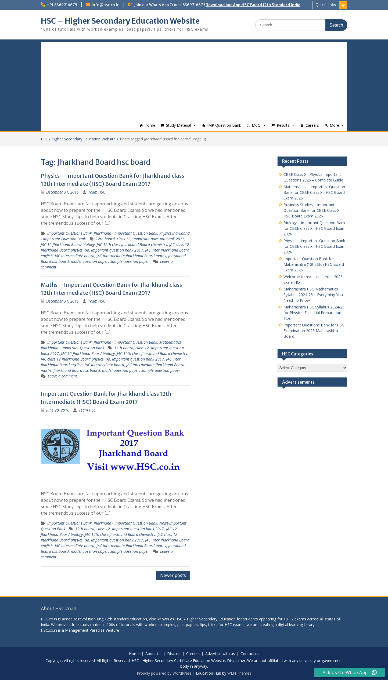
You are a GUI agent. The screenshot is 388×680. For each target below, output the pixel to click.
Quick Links (325, 4)
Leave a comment (62, 376)
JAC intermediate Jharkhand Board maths (131, 255)
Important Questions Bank (69, 233)
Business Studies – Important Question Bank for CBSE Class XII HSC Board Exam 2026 (312, 210)
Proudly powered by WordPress (164, 673)
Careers (312, 125)
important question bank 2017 (158, 238)
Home (150, 125)
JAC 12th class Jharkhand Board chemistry (132, 244)
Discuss (174, 654)
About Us (153, 654)
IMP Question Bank (224, 125)
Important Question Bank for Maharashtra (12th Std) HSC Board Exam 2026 (313, 264)
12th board (105, 238)
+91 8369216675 (62, 4)
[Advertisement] (194, 79)
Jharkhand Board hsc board (76, 370)
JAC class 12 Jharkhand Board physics (72, 359)
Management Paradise (85, 630)
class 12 (123, 238)
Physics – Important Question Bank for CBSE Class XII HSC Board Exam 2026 (314, 246)
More (334, 125)
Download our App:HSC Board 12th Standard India (253, 4)
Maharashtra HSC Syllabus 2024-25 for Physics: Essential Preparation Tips (313, 312)
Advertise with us (220, 654)
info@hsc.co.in (106, 4)
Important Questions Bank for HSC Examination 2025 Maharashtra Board (313, 330)
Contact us (249, 654)
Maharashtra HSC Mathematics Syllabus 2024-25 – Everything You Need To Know (313, 294)
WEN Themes (239, 673)
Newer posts (173, 575)
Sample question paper (129, 261)
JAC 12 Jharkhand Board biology (68, 244)
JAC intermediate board (74, 255)
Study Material (178, 125)
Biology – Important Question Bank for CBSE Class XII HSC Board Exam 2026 (314, 228)
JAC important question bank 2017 (114, 250)
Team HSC (96, 192)
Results (283, 125)
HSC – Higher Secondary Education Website (120, 21)
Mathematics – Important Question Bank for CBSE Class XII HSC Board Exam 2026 (314, 192)
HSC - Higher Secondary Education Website (78, 138)
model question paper (89, 261)
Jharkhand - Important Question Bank (125, 233)
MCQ (256, 125)
